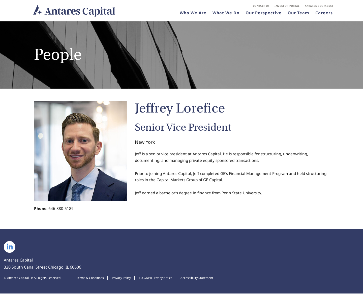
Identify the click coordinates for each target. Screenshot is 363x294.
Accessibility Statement (196, 278)
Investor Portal (287, 6)
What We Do (226, 13)
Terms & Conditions (90, 278)
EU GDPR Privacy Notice (155, 278)
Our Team (298, 13)
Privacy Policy (121, 278)
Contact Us (261, 6)
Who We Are (193, 13)
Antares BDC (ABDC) (319, 6)
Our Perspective (264, 13)
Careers (324, 13)
